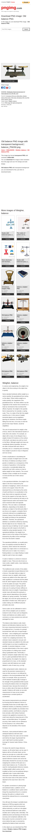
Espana (13, 2)
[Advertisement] (15, 47)
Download (8, 239)
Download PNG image (9, 81)
